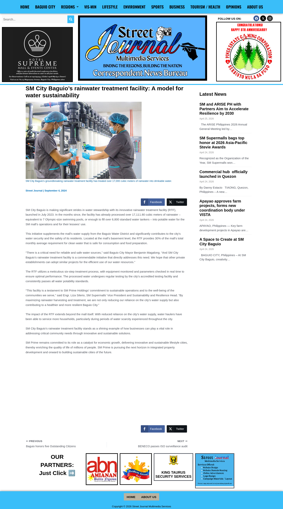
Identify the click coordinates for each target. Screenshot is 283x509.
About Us (255, 7)
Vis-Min (90, 7)
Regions (69, 7)
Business (177, 7)
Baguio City (45, 7)
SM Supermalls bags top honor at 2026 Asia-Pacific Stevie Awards (223, 143)
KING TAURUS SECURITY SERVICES (173, 476)
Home (24, 7)
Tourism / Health (205, 7)
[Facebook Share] (153, 202)
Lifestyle (110, 7)
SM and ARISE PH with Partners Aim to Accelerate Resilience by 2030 (224, 109)
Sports (157, 7)
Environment (134, 7)
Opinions (233, 7)
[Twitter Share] (177, 202)
